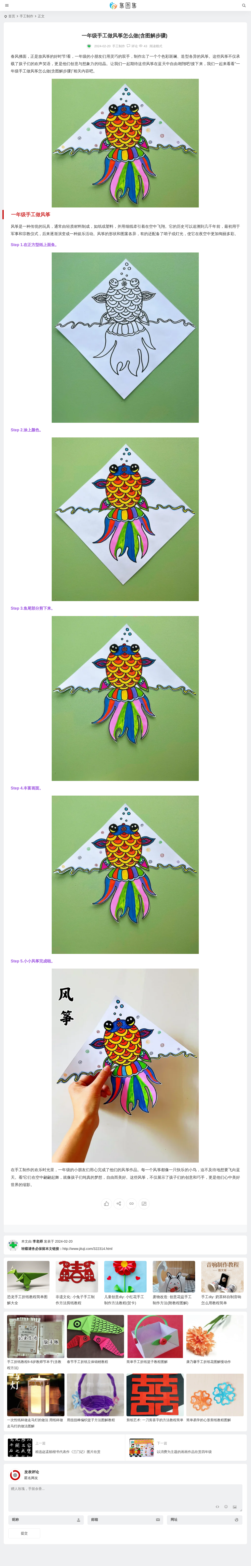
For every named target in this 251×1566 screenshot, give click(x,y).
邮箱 (94, 1519)
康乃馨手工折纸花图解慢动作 (208, 1362)
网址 (174, 1519)
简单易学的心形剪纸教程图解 (208, 1420)
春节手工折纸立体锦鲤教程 (87, 1362)
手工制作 (26, 16)
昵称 (15, 1519)
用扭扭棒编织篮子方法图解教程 (91, 1420)
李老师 (38, 1241)
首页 (11, 16)
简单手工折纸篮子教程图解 (147, 1362)
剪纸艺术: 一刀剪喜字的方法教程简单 (154, 1420)
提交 (24, 1533)
